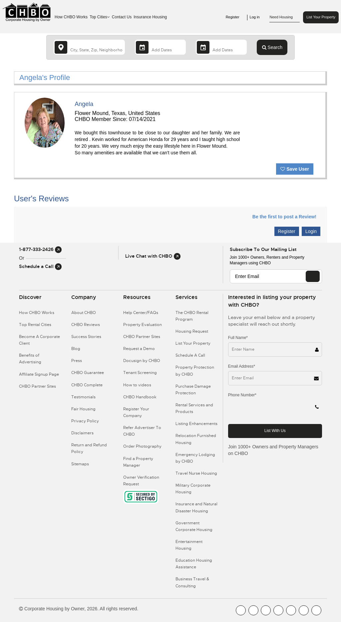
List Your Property (320, 17)
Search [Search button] (272, 47)
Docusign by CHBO (141, 360)
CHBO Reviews (85, 324)
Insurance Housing (150, 17)
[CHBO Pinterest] (304, 610)
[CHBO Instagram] (278, 610)
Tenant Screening (140, 372)
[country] (89, 47)
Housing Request (191, 331)
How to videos (137, 385)
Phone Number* (242, 395)
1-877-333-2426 (40, 249)
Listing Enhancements (196, 423)
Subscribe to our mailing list (263, 249)
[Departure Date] (221, 47)
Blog (75, 348)
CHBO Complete (87, 385)
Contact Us (122, 17)
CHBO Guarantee (87, 372)
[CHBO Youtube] (253, 610)
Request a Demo (139, 348)
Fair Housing (83, 409)
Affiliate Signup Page (39, 374)
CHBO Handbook (140, 397)
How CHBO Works (71, 17)
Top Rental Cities (35, 324)
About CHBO (83, 312)
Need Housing (284, 17)
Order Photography (142, 446)
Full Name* (238, 337)
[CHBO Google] (316, 610)
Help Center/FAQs (140, 312)
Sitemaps (80, 464)
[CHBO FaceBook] (241, 610)
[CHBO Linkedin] (291, 610)
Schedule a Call (40, 266)
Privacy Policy (85, 421)
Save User (294, 169)
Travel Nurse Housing (196, 473)
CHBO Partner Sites (37, 386)
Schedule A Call (190, 355)
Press (76, 360)
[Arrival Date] (160, 47)
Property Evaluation (142, 324)
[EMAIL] (313, 276)
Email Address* (241, 366)
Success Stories (86, 336)
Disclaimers (82, 433)
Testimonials (83, 397)
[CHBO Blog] (266, 610)
